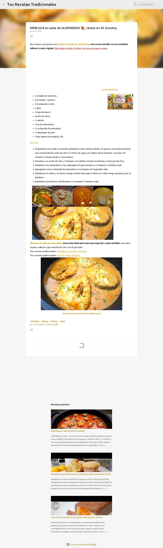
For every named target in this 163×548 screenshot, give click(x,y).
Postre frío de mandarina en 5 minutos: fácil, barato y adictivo (77, 517)
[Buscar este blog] (147, 4)
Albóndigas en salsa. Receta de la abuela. (68, 431)
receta (45, 321)
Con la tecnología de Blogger (81, 544)
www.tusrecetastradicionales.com (81, 313)
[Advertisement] (81, 377)
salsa (62, 321)
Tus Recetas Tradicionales (31, 4)
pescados (35, 321)
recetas (54, 321)
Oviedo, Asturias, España (48, 324)
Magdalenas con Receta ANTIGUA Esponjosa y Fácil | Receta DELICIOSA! (81, 474)
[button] (31, 36)
